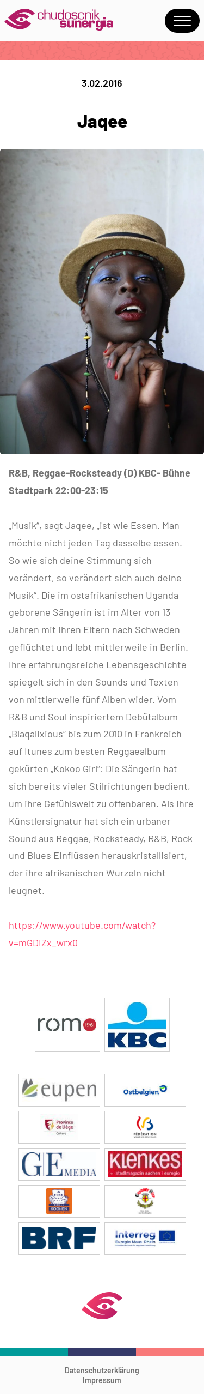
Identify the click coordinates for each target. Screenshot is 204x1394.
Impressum (102, 1380)
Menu (182, 21)
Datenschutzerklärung (102, 1370)
